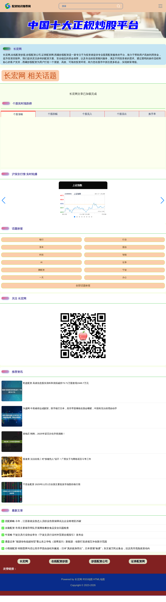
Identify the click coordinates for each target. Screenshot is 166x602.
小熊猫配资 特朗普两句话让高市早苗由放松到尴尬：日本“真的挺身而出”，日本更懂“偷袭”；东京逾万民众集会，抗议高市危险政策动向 (77, 548)
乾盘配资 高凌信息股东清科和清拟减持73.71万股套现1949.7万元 (56, 383)
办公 (124, 277)
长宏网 (24, 561)
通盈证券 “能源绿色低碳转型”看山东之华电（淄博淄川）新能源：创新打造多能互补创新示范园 (56, 541)
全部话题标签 (83, 285)
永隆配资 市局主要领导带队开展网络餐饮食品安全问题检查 (37, 528)
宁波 (124, 270)
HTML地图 (99, 579)
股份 (124, 247)
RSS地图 (88, 579)
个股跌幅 (53, 114)
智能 (124, 254)
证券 (124, 262)
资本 (41, 247)
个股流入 (87, 114)
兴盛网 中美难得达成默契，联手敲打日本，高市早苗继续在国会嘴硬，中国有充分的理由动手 (70, 408)
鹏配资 (41, 270)
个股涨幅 (18, 114)
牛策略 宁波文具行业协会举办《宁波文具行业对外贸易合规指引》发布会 (44, 534)
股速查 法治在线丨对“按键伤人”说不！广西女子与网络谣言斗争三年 (57, 459)
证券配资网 (138, 561)
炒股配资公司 (99, 561)
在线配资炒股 (59, 561)
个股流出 (122, 114)
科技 (41, 254)
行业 (124, 239)
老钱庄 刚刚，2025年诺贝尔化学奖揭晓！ (44, 433)
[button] (4, 200)
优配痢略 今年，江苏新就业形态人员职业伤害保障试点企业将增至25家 (43, 521)
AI (41, 262)
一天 (41, 277)
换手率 (152, 114)
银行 (41, 239)
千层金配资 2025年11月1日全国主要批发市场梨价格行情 (51, 484)
